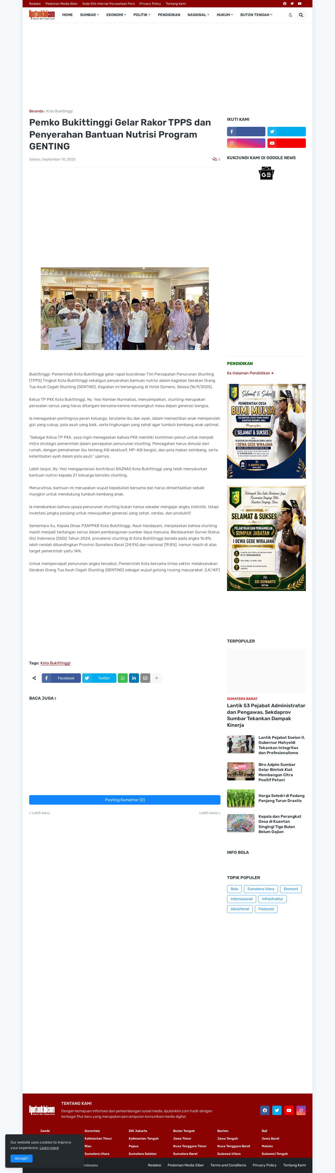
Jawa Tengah (227, 1138)
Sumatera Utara (261, 889)
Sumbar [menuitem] (88, 15)
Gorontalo (92, 1131)
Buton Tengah (184, 1131)
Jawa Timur (182, 1138)
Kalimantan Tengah (144, 1138)
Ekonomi (291, 889)
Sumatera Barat (185, 1154)
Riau (88, 1146)
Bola (234, 889)
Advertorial (240, 909)
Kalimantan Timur (98, 1138)
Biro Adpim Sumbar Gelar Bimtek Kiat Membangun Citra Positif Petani (277, 772)
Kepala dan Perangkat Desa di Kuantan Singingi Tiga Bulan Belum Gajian (280, 824)
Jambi (45, 1131)
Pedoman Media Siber (61, 4)
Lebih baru (41, 813)
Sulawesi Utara (229, 1154)
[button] (290, 15)
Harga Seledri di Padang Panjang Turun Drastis (282, 798)
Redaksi (35, 4)
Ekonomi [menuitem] (114, 15)
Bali (264, 1131)
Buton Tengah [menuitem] (254, 15)
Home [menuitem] (67, 15)
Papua (133, 1146)
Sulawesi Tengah (275, 1154)
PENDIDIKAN (240, 363)
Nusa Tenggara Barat (233, 1146)
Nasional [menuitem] (197, 15)
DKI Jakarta (138, 1131)
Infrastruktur (272, 899)
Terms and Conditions (228, 1165)
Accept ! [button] (21, 1158)
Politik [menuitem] (140, 15)
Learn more (49, 1148)
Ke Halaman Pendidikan (250, 373)
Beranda (36, 111)
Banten (223, 1131)
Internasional (241, 899)
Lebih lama (208, 813)
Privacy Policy (150, 4)
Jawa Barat (270, 1138)
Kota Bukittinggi (60, 111)
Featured (266, 909)
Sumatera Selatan (143, 1154)
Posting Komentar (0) (125, 800)
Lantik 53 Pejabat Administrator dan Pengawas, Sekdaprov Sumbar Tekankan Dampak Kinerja (266, 715)
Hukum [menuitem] (223, 15)
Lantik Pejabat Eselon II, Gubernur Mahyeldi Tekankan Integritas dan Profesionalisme (282, 745)
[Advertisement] (167, 66)
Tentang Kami (176, 4)
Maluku (267, 1146)
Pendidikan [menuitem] (169, 15)
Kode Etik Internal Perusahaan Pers (109, 4)
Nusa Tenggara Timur (190, 1146)
